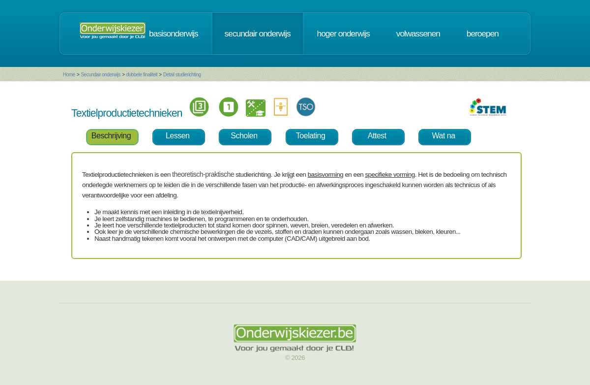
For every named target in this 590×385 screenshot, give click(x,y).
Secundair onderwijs (100, 74)
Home (69, 74)
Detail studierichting (182, 74)
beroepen (483, 33)
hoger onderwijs (343, 33)
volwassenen (418, 33)
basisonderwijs (173, 33)
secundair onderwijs (258, 33)
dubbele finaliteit (141, 74)
